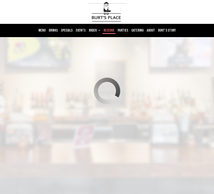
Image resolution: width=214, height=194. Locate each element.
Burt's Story (167, 30)
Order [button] (94, 30)
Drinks (53, 30)
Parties (123, 30)
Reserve (109, 30)
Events (81, 30)
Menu (42, 30)
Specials (67, 30)
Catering (137, 30)
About (151, 30)
